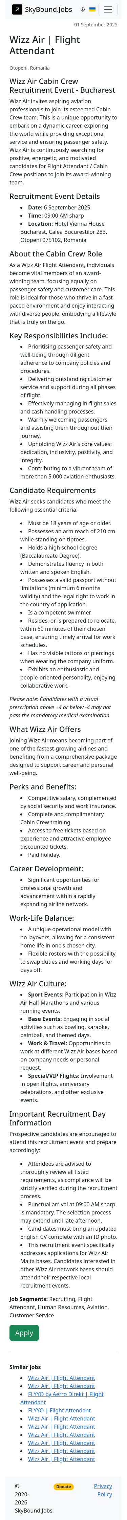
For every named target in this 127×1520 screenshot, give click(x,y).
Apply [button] (24, 1332)
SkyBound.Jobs (42, 9)
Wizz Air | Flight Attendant (61, 1378)
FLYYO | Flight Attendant (59, 1410)
